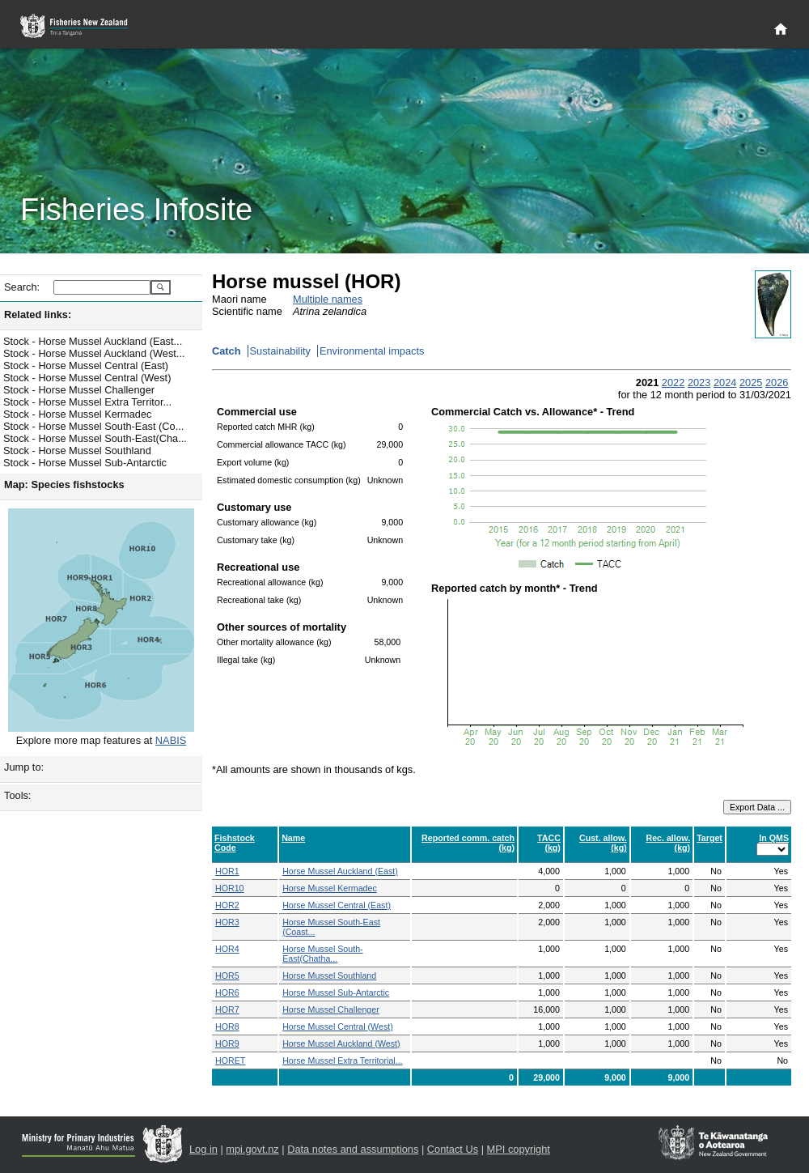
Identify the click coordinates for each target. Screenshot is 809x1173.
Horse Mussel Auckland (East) (340, 871)
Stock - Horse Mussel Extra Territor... (87, 402)
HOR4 (227, 949)
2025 (750, 382)
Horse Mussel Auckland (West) (341, 1043)
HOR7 (227, 1009)
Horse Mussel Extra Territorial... (342, 1060)
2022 (673, 382)
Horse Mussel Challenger (330, 1009)
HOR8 (227, 1026)
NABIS (170, 740)
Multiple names (327, 299)
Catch (226, 351)
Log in (203, 1149)
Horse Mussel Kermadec (329, 888)
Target (709, 838)
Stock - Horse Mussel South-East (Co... (93, 426)
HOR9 (227, 1043)
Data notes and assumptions (352, 1149)
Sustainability (280, 351)
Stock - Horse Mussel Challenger (79, 390)
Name (293, 838)
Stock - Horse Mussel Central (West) (87, 378)
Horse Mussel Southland (329, 975)
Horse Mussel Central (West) (337, 1026)
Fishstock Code (234, 842)
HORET (230, 1060)
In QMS (774, 838)
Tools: (17, 795)
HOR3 (227, 922)
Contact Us (452, 1149)
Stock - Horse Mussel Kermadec (77, 414)
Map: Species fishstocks (64, 484)
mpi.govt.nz (252, 1149)
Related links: (37, 314)
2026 (776, 382)
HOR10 (229, 888)
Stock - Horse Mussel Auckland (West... (94, 353)
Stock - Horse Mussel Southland (77, 450)
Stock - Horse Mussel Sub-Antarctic (85, 463)
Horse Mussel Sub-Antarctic (335, 992)
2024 (725, 382)
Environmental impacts (372, 351)
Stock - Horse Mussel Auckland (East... (92, 341)
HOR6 (227, 992)
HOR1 (227, 871)
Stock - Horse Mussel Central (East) (85, 365)
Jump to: (24, 767)
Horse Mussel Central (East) (336, 905)
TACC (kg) (549, 842)
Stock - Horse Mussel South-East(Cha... (95, 438)
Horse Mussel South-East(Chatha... (322, 953)
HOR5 (227, 975)
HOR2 (227, 905)
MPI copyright (518, 1149)
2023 (699, 382)
